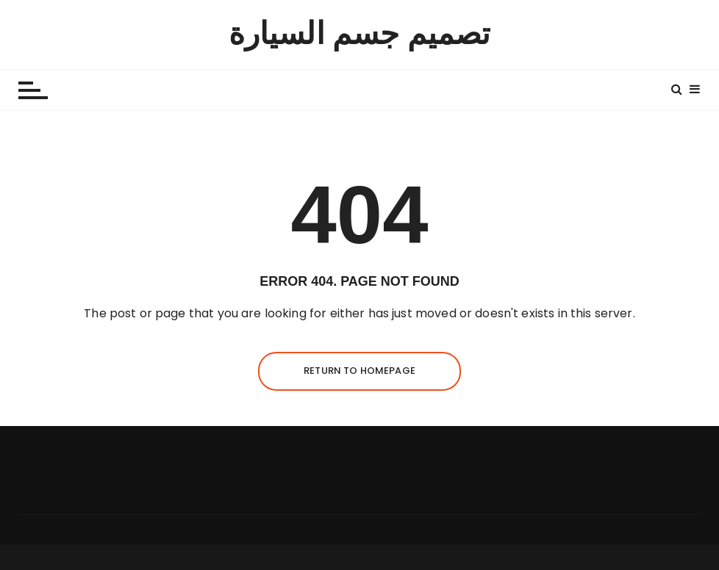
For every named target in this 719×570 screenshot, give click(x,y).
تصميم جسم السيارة (360, 34)
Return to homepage (359, 371)
